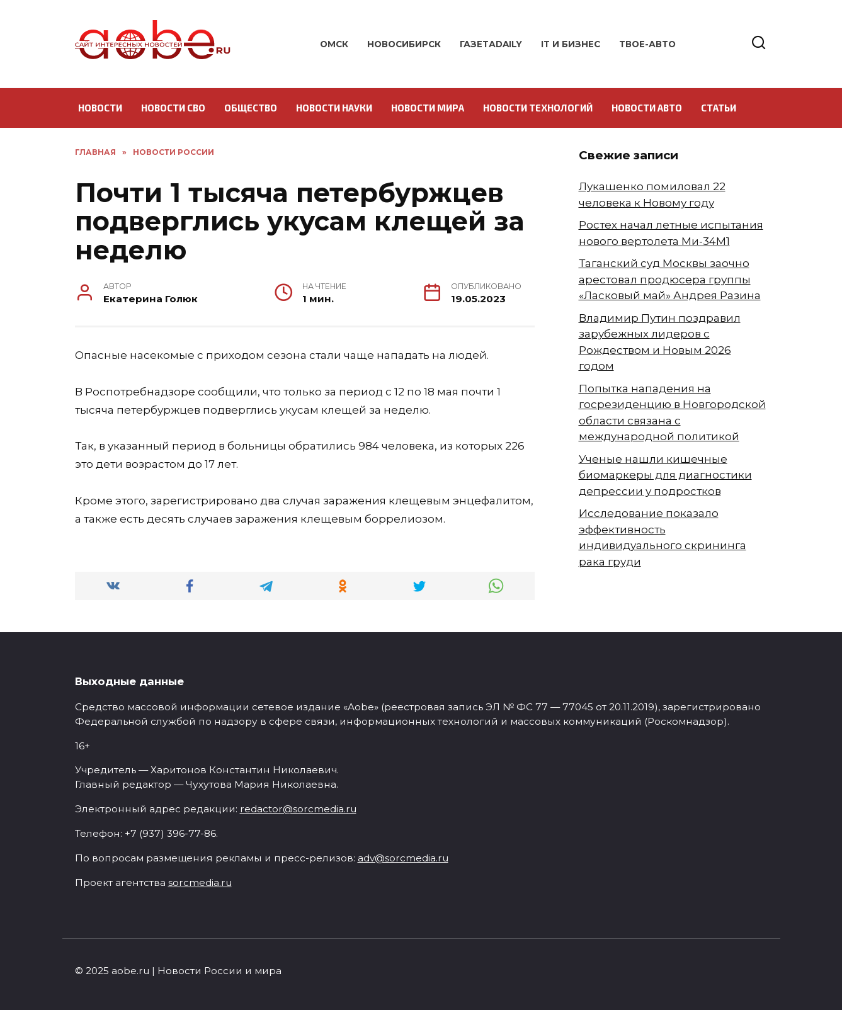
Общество (250, 107)
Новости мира (427, 107)
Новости (100, 107)
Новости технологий (538, 107)
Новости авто (647, 107)
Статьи (718, 107)
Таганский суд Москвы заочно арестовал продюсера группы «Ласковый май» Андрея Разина (670, 279)
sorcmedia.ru (200, 882)
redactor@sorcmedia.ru (298, 809)
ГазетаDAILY (491, 44)
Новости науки (334, 107)
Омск (334, 44)
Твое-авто (647, 44)
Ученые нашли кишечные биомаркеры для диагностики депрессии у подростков (665, 475)
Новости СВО (173, 107)
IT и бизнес (570, 44)
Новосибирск (404, 44)
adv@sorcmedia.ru (403, 858)
